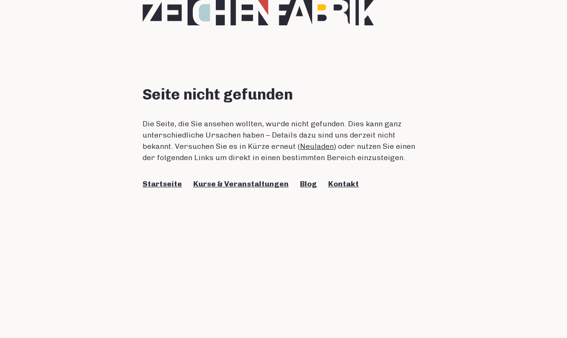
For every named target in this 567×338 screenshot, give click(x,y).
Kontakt (343, 183)
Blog (308, 183)
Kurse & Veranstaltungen (241, 183)
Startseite (162, 183)
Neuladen (317, 146)
